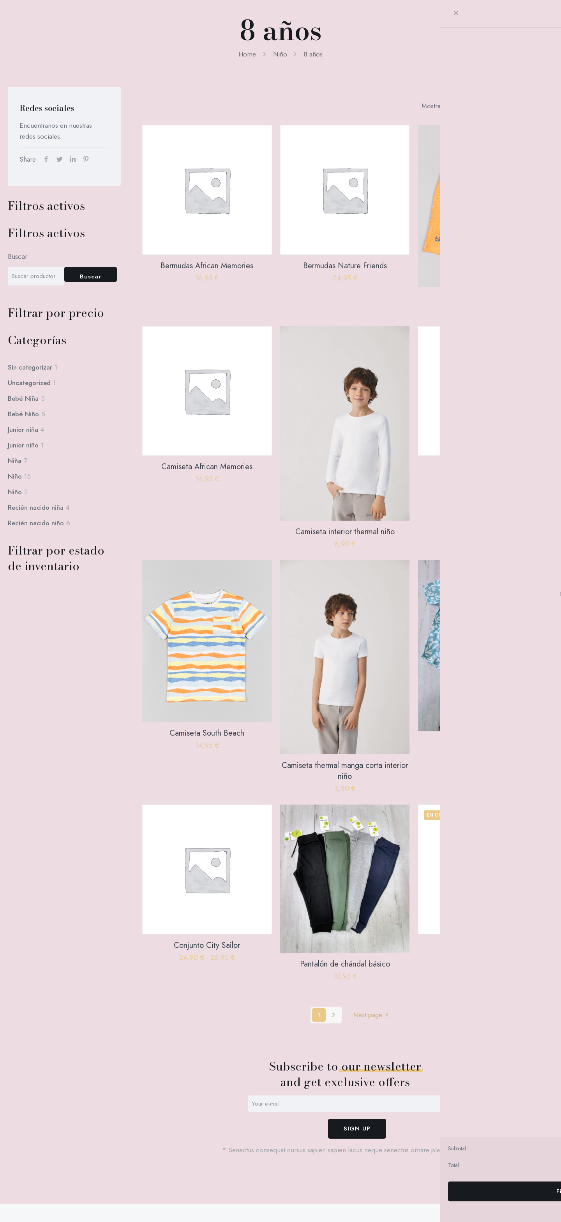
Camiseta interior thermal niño (345, 531)
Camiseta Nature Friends (482, 466)
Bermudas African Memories (207, 265)
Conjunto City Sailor (207, 945)
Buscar (18, 256)
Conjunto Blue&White (482, 742)
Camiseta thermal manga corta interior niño (345, 771)
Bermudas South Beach (483, 298)
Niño (280, 54)
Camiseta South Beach (206, 733)
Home (247, 54)
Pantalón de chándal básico (345, 964)
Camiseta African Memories (206, 466)
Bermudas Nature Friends (345, 265)
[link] (450, 105)
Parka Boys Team (482, 945)
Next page (372, 1015)
